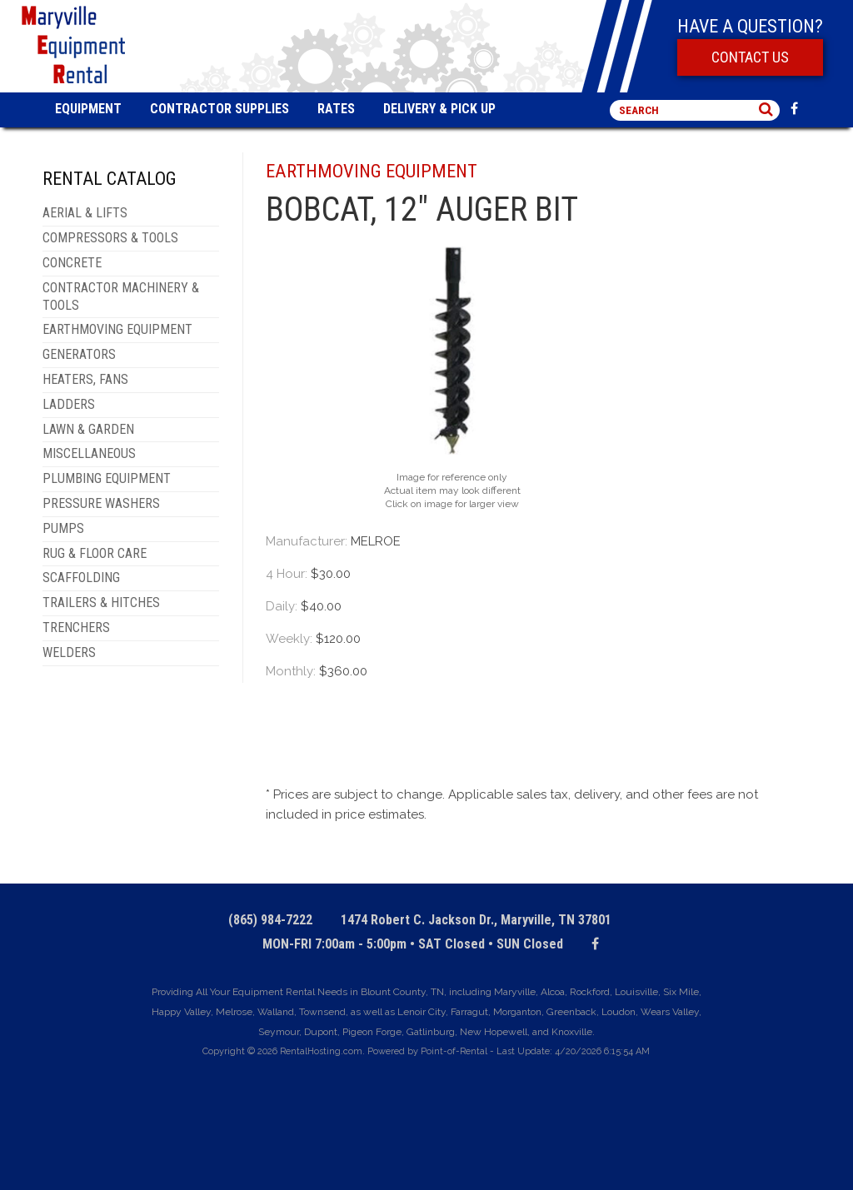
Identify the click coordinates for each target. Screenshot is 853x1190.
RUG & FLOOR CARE (94, 553)
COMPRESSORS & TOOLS (110, 238)
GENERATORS (79, 354)
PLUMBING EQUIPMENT (106, 478)
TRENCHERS (76, 627)
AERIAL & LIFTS (84, 213)
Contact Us (750, 57)
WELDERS (69, 652)
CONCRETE (72, 263)
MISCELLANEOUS (89, 453)
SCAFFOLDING (81, 577)
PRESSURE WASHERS (101, 503)
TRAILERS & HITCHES (101, 602)
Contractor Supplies (219, 109)
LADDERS (68, 404)
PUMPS (63, 528)
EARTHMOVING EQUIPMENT (117, 329)
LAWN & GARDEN (88, 429)
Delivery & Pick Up (439, 109)
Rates (336, 109)
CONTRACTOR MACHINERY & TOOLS (120, 296)
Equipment (88, 109)
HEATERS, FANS (85, 379)
